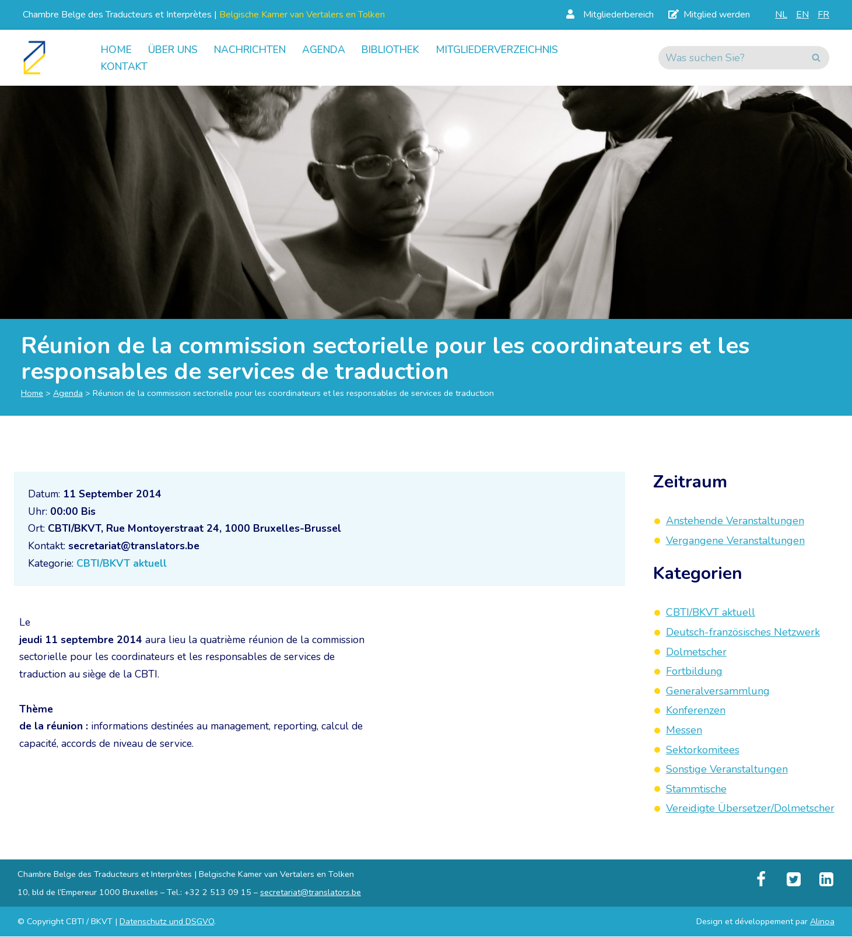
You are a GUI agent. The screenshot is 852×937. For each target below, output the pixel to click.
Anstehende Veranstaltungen (735, 521)
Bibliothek (405, 49)
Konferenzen (695, 711)
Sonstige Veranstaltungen (727, 770)
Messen (684, 731)
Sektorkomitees (702, 750)
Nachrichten (257, 49)
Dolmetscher (696, 652)
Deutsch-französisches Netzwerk (743, 633)
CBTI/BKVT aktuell (124, 567)
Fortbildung (694, 672)
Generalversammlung (718, 692)
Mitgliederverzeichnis (519, 49)
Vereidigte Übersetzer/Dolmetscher (750, 809)
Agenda (335, 49)
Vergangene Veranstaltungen (735, 541)
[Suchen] (730, 57)
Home (117, 49)
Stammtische (696, 789)
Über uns (175, 49)
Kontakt (125, 66)
